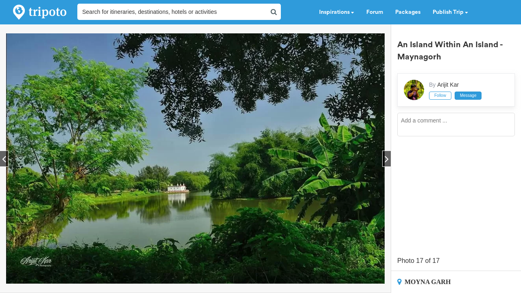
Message (468, 95)
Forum (374, 12)
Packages (407, 12)
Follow (440, 95)
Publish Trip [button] (450, 12)
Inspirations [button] (336, 12)
